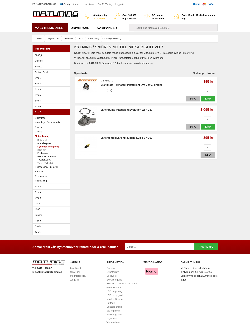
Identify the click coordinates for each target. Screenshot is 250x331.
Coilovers (111, 275)
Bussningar (40, 118)
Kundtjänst (89, 4)
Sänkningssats (114, 314)
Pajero (38, 220)
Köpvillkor (74, 272)
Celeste (39, 61)
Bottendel (42, 140)
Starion (38, 226)
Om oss (110, 268)
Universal (81, 28)
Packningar (43, 153)
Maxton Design (114, 299)
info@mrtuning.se (51, 272)
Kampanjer (107, 28)
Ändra (75, 4)
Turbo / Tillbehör (45, 163)
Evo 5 (52, 95)
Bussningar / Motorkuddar (48, 122)
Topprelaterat (44, 159)
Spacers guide (114, 306)
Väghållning (41, 180)
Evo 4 (52, 100)
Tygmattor (111, 318)
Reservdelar (41, 176)
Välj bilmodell (50, 28)
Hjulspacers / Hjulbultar (46, 167)
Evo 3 (52, 89)
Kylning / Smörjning (48, 146)
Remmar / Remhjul (46, 156)
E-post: (36, 272)
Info (193, 98)
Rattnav (39, 171)
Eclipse (52, 66)
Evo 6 (52, 106)
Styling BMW (113, 310)
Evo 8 (52, 186)
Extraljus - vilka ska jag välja (121, 283)
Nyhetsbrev (112, 272)
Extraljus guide (114, 279)
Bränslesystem (44, 143)
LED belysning (114, 291)
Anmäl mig (206, 246)
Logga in (119, 4)
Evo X (52, 198)
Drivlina (39, 127)
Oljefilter (41, 150)
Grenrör (39, 131)
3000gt (52, 55)
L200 (37, 209)
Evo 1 (52, 78)
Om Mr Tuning (105, 4)
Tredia (38, 232)
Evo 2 (52, 83)
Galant (52, 203)
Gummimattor (113, 287)
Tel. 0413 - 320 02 (42, 268)
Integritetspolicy (77, 275)
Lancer (52, 215)
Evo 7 (52, 112)
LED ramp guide (115, 295)
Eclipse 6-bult (52, 72)
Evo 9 (52, 192)
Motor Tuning (52, 136)
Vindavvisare (113, 322)
